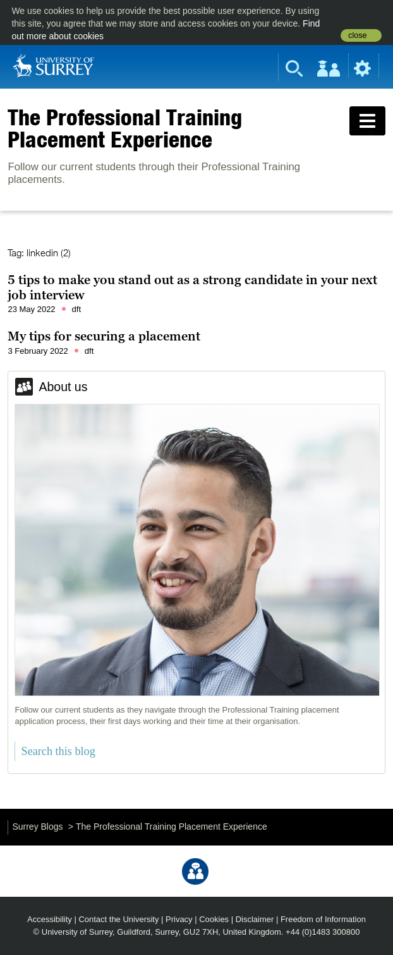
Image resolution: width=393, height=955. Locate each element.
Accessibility (49, 919)
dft (76, 309)
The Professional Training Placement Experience (125, 128)
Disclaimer (255, 919)
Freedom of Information (323, 919)
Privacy (179, 919)
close (357, 35)
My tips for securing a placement (104, 336)
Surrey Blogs (37, 826)
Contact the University (118, 919)
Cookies (214, 919)
